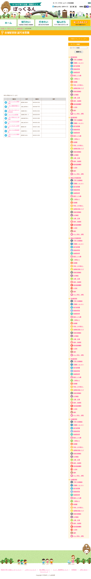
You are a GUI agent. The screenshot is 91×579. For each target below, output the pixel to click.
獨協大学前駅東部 (76, 238)
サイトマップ (44, 572)
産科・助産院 (77, 101)
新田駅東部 (74, 117)
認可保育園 (76, 66)
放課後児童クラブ (78, 88)
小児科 (75, 107)
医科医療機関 (77, 104)
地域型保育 (76, 72)
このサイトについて (30, 570)
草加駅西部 (74, 298)
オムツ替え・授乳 (78, 113)
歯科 (74, 110)
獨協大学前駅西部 (76, 178)
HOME (3, 28)
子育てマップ (10, 28)
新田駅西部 (74, 57)
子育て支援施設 (77, 59)
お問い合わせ (84, 570)
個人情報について (44, 570)
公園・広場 (76, 98)
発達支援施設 (77, 91)
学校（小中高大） (78, 85)
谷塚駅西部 (20, 28)
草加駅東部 (74, 359)
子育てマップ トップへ (79, 39)
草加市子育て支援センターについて (11, 570)
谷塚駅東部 (74, 479)
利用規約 (74, 570)
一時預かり (76, 79)
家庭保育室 (76, 69)
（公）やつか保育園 (13, 114)
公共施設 (76, 94)
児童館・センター (78, 63)
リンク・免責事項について (60, 570)
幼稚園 (75, 82)
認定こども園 (77, 75)
